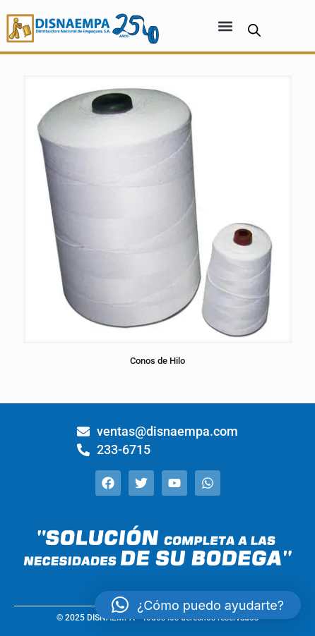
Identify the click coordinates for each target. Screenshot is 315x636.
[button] (225, 25)
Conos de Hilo (157, 360)
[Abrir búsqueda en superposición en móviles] (254, 30)
